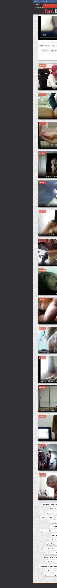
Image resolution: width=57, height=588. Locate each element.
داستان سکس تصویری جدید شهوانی (18, 566)
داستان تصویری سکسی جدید (27, 535)
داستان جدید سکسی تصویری (20, 548)
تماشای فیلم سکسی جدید (42, 530)
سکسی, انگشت (20, 50)
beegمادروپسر (45, 504)
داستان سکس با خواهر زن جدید (20, 557)
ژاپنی (49, 53)
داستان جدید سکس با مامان (22, 544)
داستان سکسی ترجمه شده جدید (21, 575)
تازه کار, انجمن (38, 50)
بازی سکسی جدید (28, 517)
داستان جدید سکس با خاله (42, 544)
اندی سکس (33, 513)
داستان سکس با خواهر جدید (41, 557)
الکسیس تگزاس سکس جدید (41, 508)
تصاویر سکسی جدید (44, 522)
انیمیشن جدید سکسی (20, 513)
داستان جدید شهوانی (44, 553)
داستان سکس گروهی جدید (21, 570)
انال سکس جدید (45, 513)
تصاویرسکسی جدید (24, 526)
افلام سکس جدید (32, 504)
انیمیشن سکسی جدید (43, 517)
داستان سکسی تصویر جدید (42, 579)
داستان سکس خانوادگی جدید (41, 570)
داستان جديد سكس (23, 539)
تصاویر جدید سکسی (13, 517)
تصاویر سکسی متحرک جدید (26, 522)
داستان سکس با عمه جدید (21, 561)
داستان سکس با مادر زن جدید (41, 566)
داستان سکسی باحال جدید (42, 575)
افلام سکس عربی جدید (17, 504)
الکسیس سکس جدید (23, 508)
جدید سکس (11, 530)
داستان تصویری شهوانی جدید (41, 539)
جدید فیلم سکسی (45, 535)
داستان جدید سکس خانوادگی (41, 548)
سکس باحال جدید (40, 57)
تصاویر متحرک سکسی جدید (41, 526)
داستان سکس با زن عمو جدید (41, 561)
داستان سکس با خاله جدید (26, 553)
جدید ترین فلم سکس (24, 530)
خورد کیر (29, 50)
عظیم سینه (11, 50)
